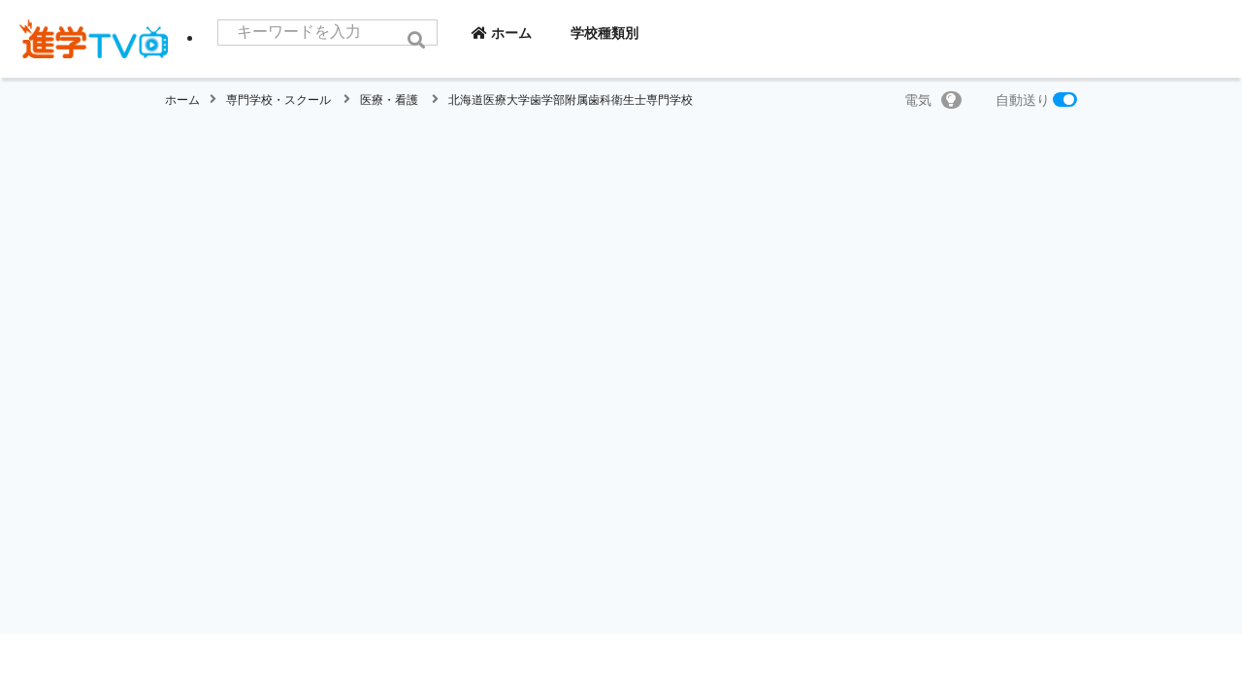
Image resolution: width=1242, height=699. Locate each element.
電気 (933, 100)
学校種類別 (650, 33)
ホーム (547, 33)
